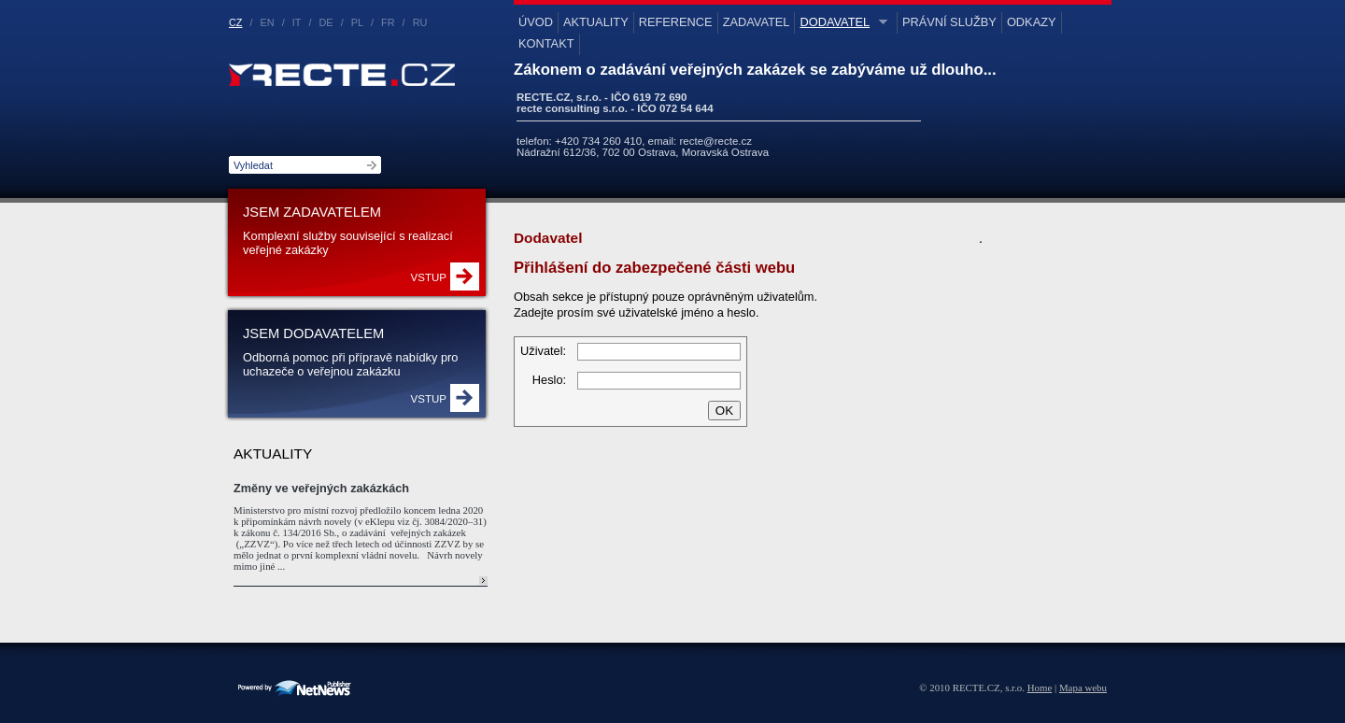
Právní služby (949, 22)
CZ (236, 22)
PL (357, 22)
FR (388, 22)
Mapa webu (1083, 687)
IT (297, 22)
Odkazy (1031, 22)
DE (326, 22)
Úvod (535, 22)
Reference (676, 22)
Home (1040, 687)
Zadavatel (756, 22)
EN (268, 22)
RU (420, 22)
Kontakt (546, 43)
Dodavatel (841, 22)
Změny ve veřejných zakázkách (321, 488)
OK (724, 411)
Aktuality (596, 22)
